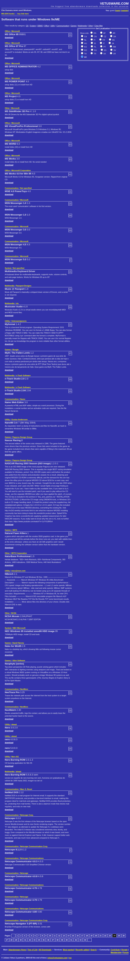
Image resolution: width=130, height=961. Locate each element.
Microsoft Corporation (21, 170)
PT (104, 47)
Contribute (115, 950)
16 (78, 936)
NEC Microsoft (19, 628)
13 (64, 936)
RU (95, 50)
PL (94, 47)
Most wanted (68, 950)
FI (94, 40)
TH (85, 54)
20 (96, 936)
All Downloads (45, 950)
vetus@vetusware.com (57, 958)
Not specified (26, 188)
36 (48, 940)
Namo (22, 399)
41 (71, 940)
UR (114, 54)
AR (113, 33)
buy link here (23, 14)
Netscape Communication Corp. (34, 846)
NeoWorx (24, 689)
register (124, 10)
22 (105, 936)
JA (112, 43)
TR (94, 54)
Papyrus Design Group (22, 437)
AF (104, 33)
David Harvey (18, 643)
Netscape (24, 873)
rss (70, 958)
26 (124, 936)
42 (76, 940)
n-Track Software (23, 375)
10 (50, 936)
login (118, 10)
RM (114, 47)
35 (44, 940)
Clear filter (98, 26)
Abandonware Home (17, 950)
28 (11, 940)
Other (90, 26)
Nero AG (15, 757)
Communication (62, 26)
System (33, 26)
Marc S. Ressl (26, 789)
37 (53, 940)
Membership (116, 952)
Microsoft (15, 31)
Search (94, 950)
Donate (124, 950)
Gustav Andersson (19, 419)
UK (104, 54)
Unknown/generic (19, 321)
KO (85, 47)
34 (39, 940)
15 (73, 936)
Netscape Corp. (26, 815)
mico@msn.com (18, 571)
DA (114, 36)
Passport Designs (23, 286)
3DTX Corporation (19, 553)
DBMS (40, 26)
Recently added (82, 950)
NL (85, 40)
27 (7, 940)
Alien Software (18, 661)
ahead (14, 724)
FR (103, 40)
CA (85, 36)
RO (85, 50)
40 (67, 940)
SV (114, 50)
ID (94, 43)
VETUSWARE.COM (114, 3)
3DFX (14, 530)
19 (91, 936)
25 (119, 936)
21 (101, 936)
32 (30, 940)
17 (82, 936)
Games (73, 26)
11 (55, 936)
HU (85, 43)
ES (104, 50)
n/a (17, 303)
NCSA (13, 613)
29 (16, 940)
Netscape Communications (32, 858)
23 (110, 936)
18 (87, 936)
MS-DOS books (8, 14)
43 (80, 940)
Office (46, 26)
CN (95, 36)
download (9, 37)
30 (21, 940)
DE (113, 40)
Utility (52, 26)
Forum (126, 952)
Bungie (15, 350)
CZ (104, 36)
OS (27, 26)
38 (57, 940)
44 (85, 940)
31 (25, 940)
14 (68, 936)
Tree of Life (32, 950)
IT (104, 43)
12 (59, 936)
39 (62, 940)
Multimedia (82, 26)
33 (34, 940)
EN (94, 33)
